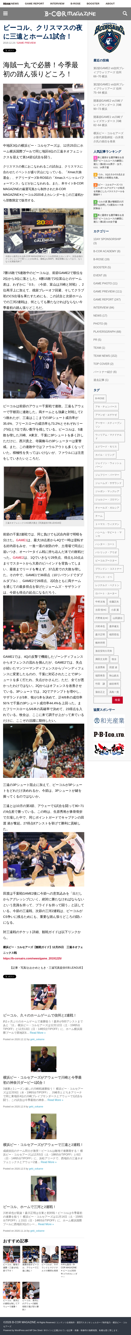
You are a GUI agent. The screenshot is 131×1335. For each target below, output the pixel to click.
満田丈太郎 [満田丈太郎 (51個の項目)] (101, 659)
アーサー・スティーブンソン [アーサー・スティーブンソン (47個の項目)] (108, 425)
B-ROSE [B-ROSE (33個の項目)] (100, 398)
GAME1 (21, 540)
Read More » (38, 1032)
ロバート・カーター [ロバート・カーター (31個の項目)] (106, 593)
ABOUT (110, 3)
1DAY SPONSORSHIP (107, 239)
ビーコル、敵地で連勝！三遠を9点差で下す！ (11, 1267)
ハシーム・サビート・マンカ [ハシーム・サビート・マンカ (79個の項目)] (108, 534)
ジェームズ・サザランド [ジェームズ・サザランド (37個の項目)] (108, 483)
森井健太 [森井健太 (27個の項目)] (114, 626)
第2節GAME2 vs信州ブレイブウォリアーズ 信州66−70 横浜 (108, 72)
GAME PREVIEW (26, 42)
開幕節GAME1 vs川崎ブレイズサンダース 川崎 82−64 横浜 (108, 121)
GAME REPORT (34, 3)
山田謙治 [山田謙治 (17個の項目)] (117, 618)
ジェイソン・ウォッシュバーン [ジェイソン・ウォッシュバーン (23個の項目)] (108, 465)
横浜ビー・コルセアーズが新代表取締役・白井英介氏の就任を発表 (108, 137)
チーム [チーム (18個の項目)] (99, 516)
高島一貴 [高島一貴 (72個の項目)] (114, 692)
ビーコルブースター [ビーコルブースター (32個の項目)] (106, 560)
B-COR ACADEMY (104, 251)
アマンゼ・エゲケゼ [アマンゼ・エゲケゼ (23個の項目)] (106, 414)
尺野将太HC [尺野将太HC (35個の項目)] (101, 618)
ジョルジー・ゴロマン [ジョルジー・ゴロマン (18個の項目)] (107, 499)
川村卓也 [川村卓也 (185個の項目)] (100, 626)
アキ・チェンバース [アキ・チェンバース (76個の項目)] (106, 406)
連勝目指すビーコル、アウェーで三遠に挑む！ (30, 1267)
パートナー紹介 (103, 371)
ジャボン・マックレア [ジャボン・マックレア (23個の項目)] (107, 491)
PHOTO (98, 323)
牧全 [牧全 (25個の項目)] (114, 659)
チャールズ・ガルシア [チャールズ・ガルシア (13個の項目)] (107, 507)
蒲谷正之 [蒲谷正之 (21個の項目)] (100, 692)
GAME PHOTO (102, 283)
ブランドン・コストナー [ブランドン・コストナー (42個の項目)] (108, 568)
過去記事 (98, 379)
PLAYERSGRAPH (104, 331)
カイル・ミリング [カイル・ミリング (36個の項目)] (104, 454)
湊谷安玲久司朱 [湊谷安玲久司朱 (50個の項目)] (103, 651)
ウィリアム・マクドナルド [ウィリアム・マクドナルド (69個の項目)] (108, 436)
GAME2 (18, 557)
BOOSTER (93, 3)
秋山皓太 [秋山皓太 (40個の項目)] (114, 675)
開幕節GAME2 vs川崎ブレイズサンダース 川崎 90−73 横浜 (108, 104)
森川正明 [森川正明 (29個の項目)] (100, 634)
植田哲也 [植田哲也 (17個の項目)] (114, 634)
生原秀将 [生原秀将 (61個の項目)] (100, 667)
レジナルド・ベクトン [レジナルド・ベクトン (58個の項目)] (107, 585)
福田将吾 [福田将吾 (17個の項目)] (100, 675)
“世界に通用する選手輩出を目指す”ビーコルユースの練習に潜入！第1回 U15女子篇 (108, 218)
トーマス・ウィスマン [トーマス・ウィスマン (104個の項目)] (107, 524)
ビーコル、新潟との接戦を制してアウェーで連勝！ (11, 1303)
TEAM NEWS (101, 355)
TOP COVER (101, 363)
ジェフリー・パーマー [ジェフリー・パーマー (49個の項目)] (107, 474)
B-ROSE (76, 3)
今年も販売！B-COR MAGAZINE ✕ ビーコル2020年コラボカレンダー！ (69, 1270)
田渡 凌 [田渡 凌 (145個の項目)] (113, 667)
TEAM (97, 347)
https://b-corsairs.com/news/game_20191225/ (32, 958)
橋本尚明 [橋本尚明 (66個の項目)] (100, 642)
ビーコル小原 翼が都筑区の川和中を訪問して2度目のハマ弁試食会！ (108, 205)
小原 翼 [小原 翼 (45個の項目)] (115, 609)
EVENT (98, 275)
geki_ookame (37, 1039)
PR (95, 339)
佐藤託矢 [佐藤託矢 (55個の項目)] (114, 601)
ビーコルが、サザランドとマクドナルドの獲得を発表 (50, 1267)
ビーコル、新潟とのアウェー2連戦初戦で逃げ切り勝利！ (30, 1305)
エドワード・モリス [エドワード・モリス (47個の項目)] (106, 446)
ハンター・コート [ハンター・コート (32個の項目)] (104, 544)
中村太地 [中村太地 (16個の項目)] (100, 601)
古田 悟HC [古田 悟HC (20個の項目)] (101, 609)
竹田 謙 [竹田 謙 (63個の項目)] (100, 683)
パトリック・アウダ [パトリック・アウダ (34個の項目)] (106, 552)
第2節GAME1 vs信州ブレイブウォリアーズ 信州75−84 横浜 (108, 88)
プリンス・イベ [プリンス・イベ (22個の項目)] (103, 577)
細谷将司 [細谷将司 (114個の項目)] (114, 683)
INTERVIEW (57, 3)
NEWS (97, 315)
